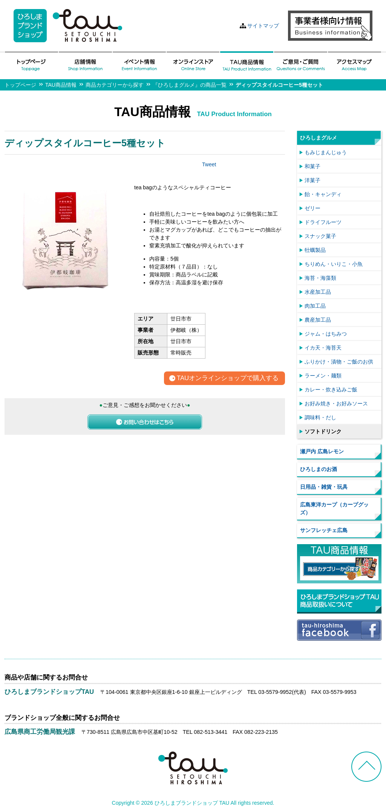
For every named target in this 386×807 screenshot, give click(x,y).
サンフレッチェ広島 (324, 530)
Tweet (209, 164)
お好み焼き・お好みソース (336, 403)
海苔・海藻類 (320, 278)
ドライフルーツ (323, 222)
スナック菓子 (320, 236)
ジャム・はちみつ (326, 334)
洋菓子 (312, 180)
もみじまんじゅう (326, 152)
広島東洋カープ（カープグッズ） (334, 508)
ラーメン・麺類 (323, 376)
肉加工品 (315, 306)
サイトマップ (263, 26)
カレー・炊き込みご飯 (331, 390)
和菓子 (312, 166)
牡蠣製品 (315, 250)
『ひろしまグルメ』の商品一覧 (190, 85)
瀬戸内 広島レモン (322, 451)
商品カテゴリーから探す (115, 85)
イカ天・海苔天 (323, 348)
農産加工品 (318, 320)
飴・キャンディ (323, 194)
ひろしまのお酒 (318, 469)
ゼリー (312, 208)
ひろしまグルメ (318, 138)
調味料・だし (320, 417)
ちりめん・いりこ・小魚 (334, 264)
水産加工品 (318, 292)
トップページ (20, 85)
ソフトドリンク (323, 431)
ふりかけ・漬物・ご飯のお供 (339, 362)
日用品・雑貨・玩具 (324, 487)
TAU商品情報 (61, 85)
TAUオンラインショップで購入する (228, 378)
